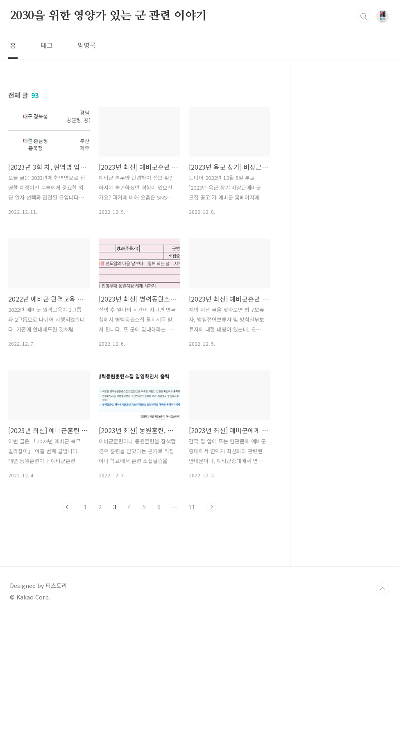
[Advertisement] (139, 593)
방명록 (86, 45)
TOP (382, 703)
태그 (47, 45)
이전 (67, 507)
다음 (211, 507)
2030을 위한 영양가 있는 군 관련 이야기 (108, 16)
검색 (364, 16)
